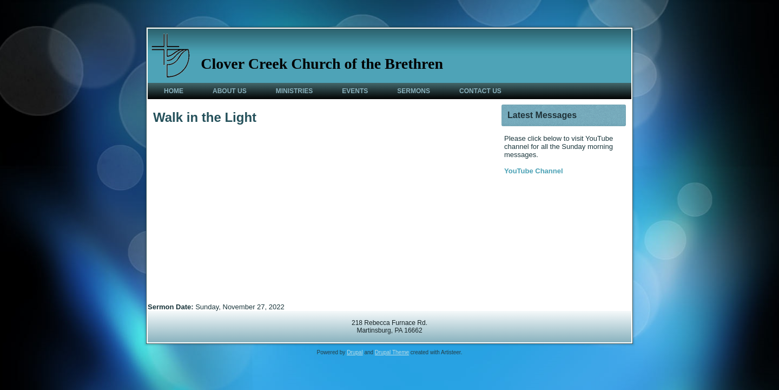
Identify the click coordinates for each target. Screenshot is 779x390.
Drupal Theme (392, 352)
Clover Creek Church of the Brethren (322, 63)
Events (355, 91)
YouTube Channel (533, 171)
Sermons (413, 91)
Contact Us (480, 91)
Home (173, 91)
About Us (230, 91)
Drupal (354, 352)
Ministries (294, 91)
